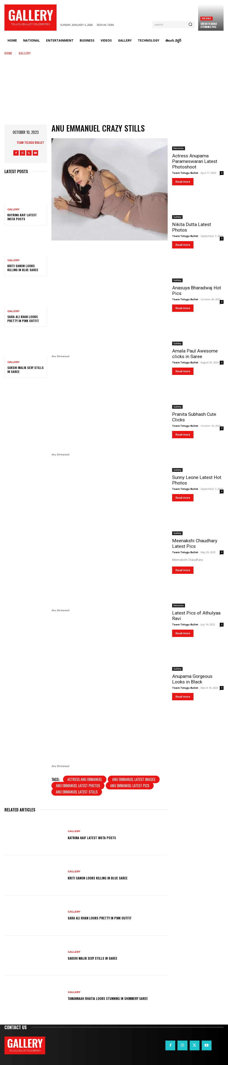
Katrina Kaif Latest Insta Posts (22, 216)
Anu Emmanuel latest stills (77, 792)
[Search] (190, 24)
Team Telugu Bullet (30, 142)
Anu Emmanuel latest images (133, 779)
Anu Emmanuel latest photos (78, 785)
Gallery (25, 53)
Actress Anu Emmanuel (84, 779)
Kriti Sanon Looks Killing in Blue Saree (22, 267)
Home (8, 53)
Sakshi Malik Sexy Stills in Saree (25, 369)
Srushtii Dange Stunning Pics (208, 25)
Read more (182, 181)
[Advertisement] (114, 89)
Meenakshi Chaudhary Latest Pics (194, 543)
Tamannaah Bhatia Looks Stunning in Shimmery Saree (117, 998)
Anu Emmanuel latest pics (129, 785)
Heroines (206, 18)
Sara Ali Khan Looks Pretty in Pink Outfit (23, 318)
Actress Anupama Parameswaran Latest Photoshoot (194, 161)
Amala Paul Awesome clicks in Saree (195, 353)
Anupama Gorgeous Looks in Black (192, 679)
